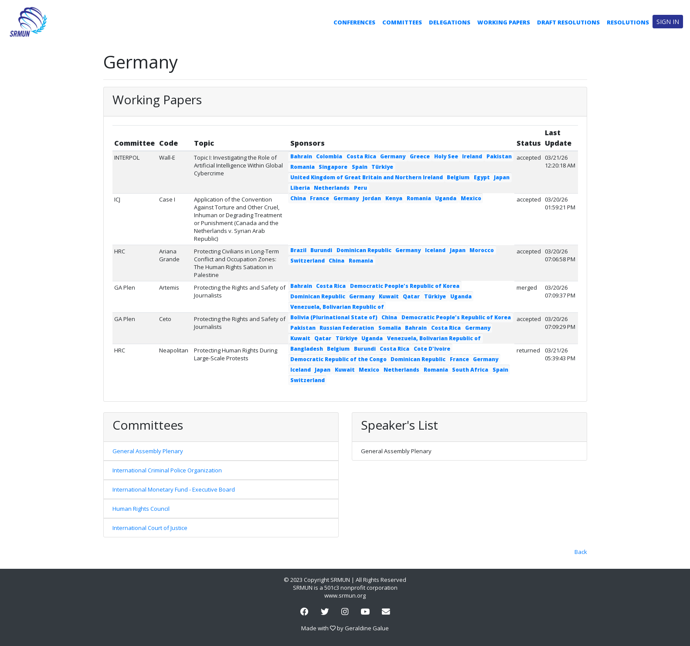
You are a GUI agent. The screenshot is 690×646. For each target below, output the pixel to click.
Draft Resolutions (568, 22)
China (298, 198)
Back (580, 552)
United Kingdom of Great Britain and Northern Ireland (366, 177)
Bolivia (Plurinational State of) (333, 317)
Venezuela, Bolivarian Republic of (337, 307)
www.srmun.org (345, 595)
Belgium (458, 177)
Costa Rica (361, 156)
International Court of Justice (149, 528)
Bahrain (301, 156)
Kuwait (389, 296)
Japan (502, 177)
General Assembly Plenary (147, 451)
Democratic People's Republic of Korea (404, 286)
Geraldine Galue (367, 628)
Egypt (482, 177)
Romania (302, 167)
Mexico (471, 198)
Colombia (329, 156)
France (319, 198)
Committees (402, 22)
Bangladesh (306, 348)
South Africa (470, 369)
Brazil (298, 250)
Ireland (472, 156)
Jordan (372, 198)
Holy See (446, 156)
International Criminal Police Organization (167, 470)
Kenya (393, 198)
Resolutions (628, 22)
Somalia (389, 328)
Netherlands (332, 187)
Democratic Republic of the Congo (338, 359)
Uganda (445, 198)
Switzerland (307, 260)
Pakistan (499, 156)
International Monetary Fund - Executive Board (173, 489)
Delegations (449, 22)
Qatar (411, 296)
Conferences (354, 22)
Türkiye (382, 167)
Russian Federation (347, 328)
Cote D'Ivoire (432, 348)
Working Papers (503, 22)
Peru (360, 187)
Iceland (435, 250)
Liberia (300, 187)
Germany (392, 156)
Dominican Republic (364, 250)
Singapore (333, 167)
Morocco (481, 250)
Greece (420, 156)
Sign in (667, 21)
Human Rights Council (141, 509)
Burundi (321, 250)
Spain (359, 167)
